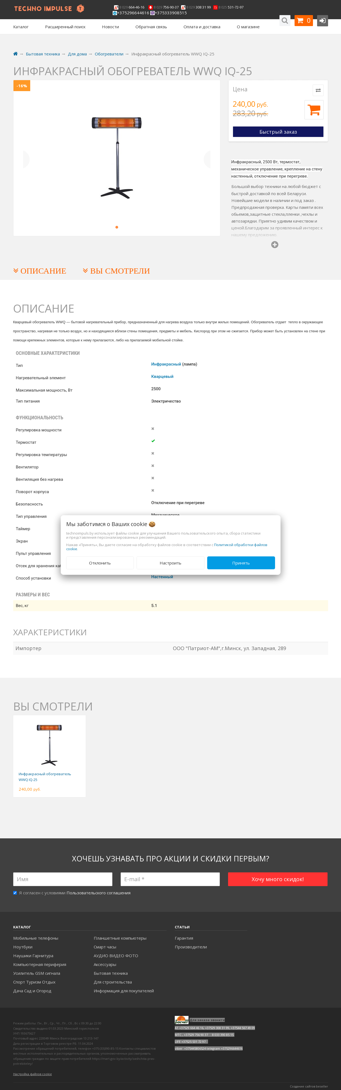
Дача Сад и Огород (32, 990)
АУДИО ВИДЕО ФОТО (116, 955)
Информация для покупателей (124, 990)
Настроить (170, 563)
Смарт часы (105, 946)
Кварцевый (162, 376)
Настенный (162, 576)
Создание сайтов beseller (309, 1086)
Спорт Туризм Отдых (34, 982)
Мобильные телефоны (35, 938)
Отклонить (100, 563)
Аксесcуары (105, 964)
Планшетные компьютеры (120, 938)
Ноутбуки (22, 946)
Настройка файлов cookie (32, 1074)
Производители (191, 946)
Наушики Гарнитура (33, 955)
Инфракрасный (166, 364)
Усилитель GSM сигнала (36, 973)
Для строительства (113, 982)
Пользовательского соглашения (98, 892)
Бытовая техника (111, 973)
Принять (241, 563)
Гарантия (184, 938)
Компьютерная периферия (39, 964)
